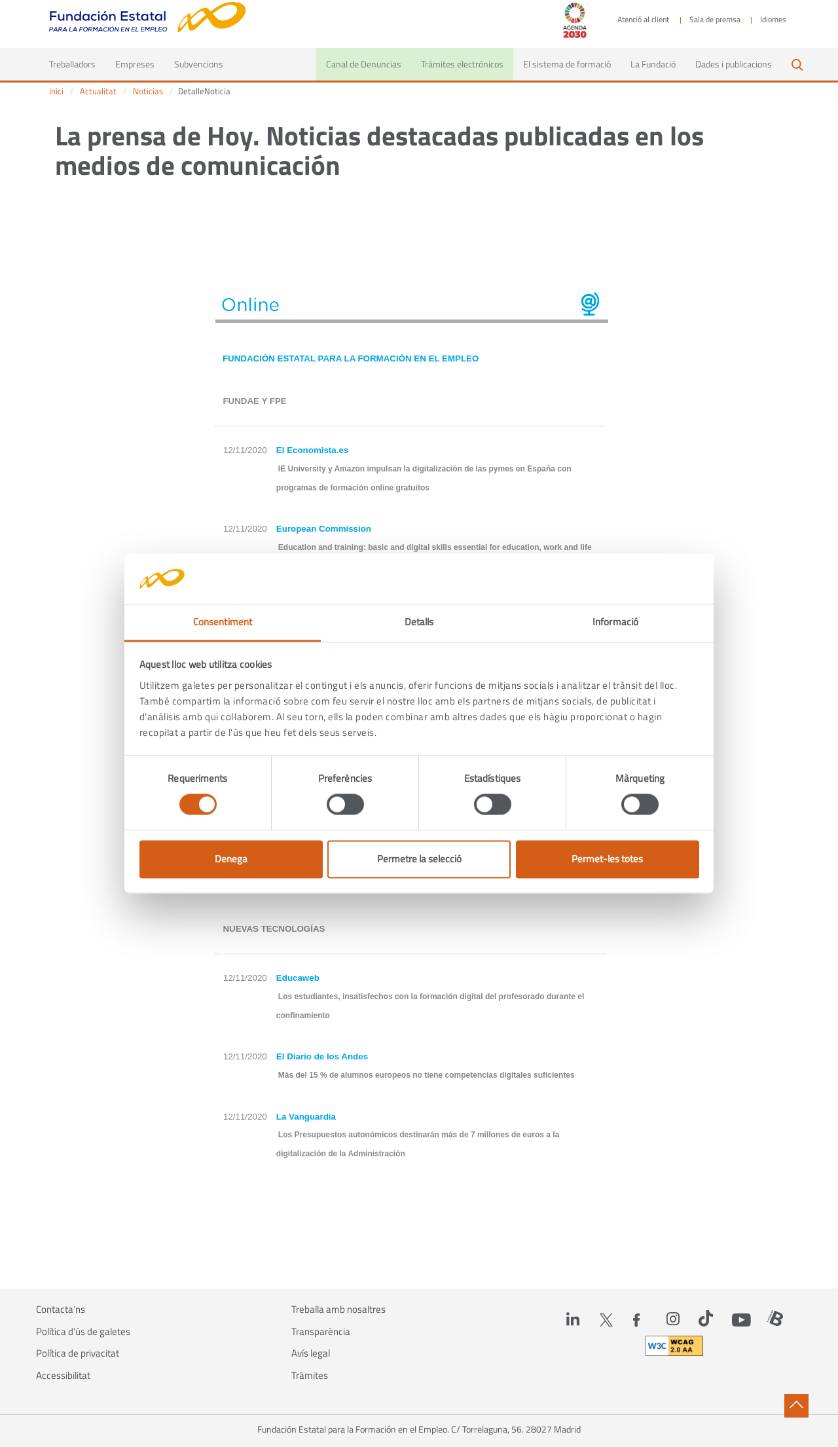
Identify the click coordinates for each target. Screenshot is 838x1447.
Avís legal (310, 1353)
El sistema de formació (567, 64)
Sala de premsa (714, 20)
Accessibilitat (63, 1375)
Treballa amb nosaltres (338, 1309)
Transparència (320, 1332)
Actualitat (98, 91)
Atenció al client (643, 20)
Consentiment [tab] (222, 621)
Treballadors (77, 63)
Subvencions (198, 64)
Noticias (148, 91)
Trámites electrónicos (462, 64)
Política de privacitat (77, 1353)
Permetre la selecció (419, 858)
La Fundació (653, 64)
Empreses (135, 64)
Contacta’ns (60, 1309)
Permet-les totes (607, 858)
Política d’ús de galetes (83, 1332)
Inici (56, 91)
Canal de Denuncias (363, 64)
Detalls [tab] (419, 621)
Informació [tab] (615, 621)
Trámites (309, 1375)
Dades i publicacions (733, 64)
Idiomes (773, 20)
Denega (231, 858)
